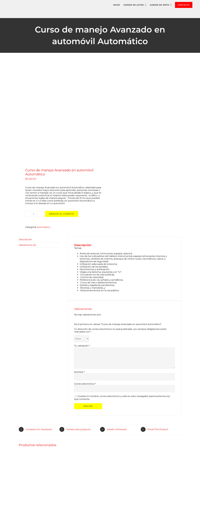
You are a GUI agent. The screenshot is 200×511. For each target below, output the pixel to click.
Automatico (43, 227)
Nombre (79, 372)
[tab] (40, 239)
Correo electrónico (85, 383)
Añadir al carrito (61, 214)
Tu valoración (82, 345)
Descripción (25, 239)
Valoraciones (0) (27, 245)
